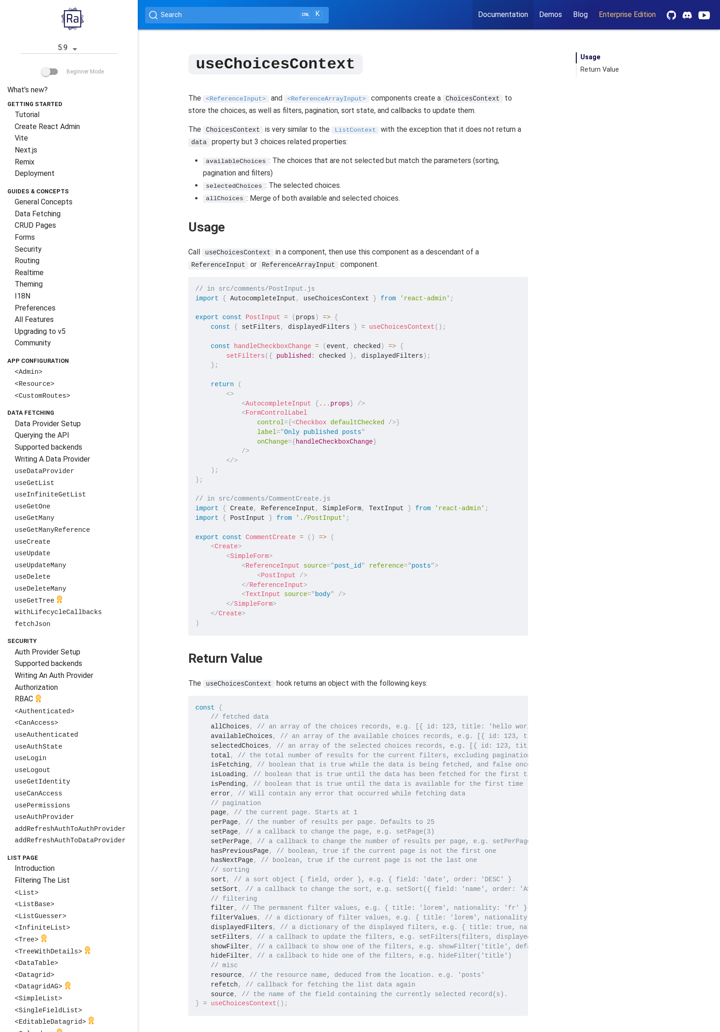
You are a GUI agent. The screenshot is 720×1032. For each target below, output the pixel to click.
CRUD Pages (35, 225)
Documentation (503, 14)
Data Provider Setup (48, 423)
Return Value (599, 69)
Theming (29, 284)
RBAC (29, 699)
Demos (550, 14)
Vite (21, 138)
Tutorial (27, 114)
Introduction (35, 868)
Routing (27, 260)
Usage (590, 57)
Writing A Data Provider (52, 459)
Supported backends (48, 447)
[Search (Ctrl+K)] (237, 15)
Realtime (29, 272)
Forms (25, 237)
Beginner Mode (72, 71)
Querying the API (42, 435)
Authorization (36, 687)
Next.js (26, 150)
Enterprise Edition (627, 14)
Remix (24, 162)
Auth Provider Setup (47, 652)
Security (28, 249)
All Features (34, 319)
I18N (22, 296)
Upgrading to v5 (40, 331)
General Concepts (44, 201)
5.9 (69, 48)
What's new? (27, 89)
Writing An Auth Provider (54, 675)
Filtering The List (42, 880)
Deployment (35, 173)
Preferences (35, 308)
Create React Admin (47, 126)
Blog (580, 14)
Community (33, 342)
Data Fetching (38, 213)
